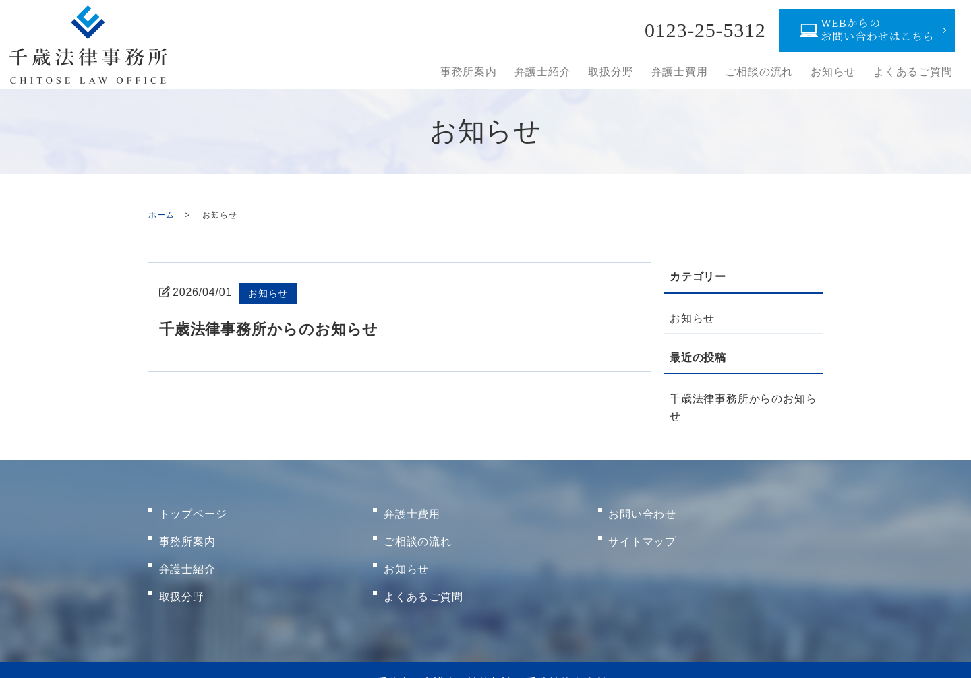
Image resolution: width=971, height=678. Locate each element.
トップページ (193, 510)
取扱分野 (621, 72)
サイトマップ (643, 532)
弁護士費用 (687, 72)
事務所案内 (483, 72)
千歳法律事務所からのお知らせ (278, 329)
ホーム (161, 215)
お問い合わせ (643, 510)
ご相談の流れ (765, 72)
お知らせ (836, 72)
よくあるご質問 (914, 72)
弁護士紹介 (555, 72)
